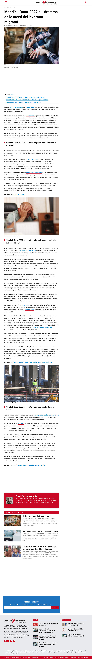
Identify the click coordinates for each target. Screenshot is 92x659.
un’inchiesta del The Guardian (27, 250)
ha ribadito (21, 423)
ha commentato (30, 116)
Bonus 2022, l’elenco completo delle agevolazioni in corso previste (48, 644)
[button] (86, 2)
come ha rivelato (29, 309)
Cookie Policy (80, 657)
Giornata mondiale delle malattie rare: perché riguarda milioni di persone (39, 548)
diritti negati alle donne (16, 107)
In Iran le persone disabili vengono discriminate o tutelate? (29, 465)
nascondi (12, 94)
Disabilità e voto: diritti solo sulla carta (40, 531)
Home (5, 7)
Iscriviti (54, 608)
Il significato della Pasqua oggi (36, 516)
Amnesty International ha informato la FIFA (46, 415)
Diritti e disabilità (11, 7)
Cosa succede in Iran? (18, 194)
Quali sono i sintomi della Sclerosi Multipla (75, 629)
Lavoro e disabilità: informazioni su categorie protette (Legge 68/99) (47, 630)
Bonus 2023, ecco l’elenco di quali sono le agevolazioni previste (47, 637)
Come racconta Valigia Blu (33, 159)
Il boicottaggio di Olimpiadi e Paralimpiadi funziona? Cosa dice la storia (32, 362)
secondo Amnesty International (42, 327)
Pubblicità (57, 657)
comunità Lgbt (30, 107)
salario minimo (25, 305)
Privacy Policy (73, 657)
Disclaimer (67, 657)
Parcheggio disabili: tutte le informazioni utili (76, 624)
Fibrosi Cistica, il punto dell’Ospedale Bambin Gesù (76, 635)
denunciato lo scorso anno (34, 172)
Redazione (51, 657)
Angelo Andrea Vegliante (11, 67)
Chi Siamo (46, 657)
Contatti (62, 657)
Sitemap (86, 657)
